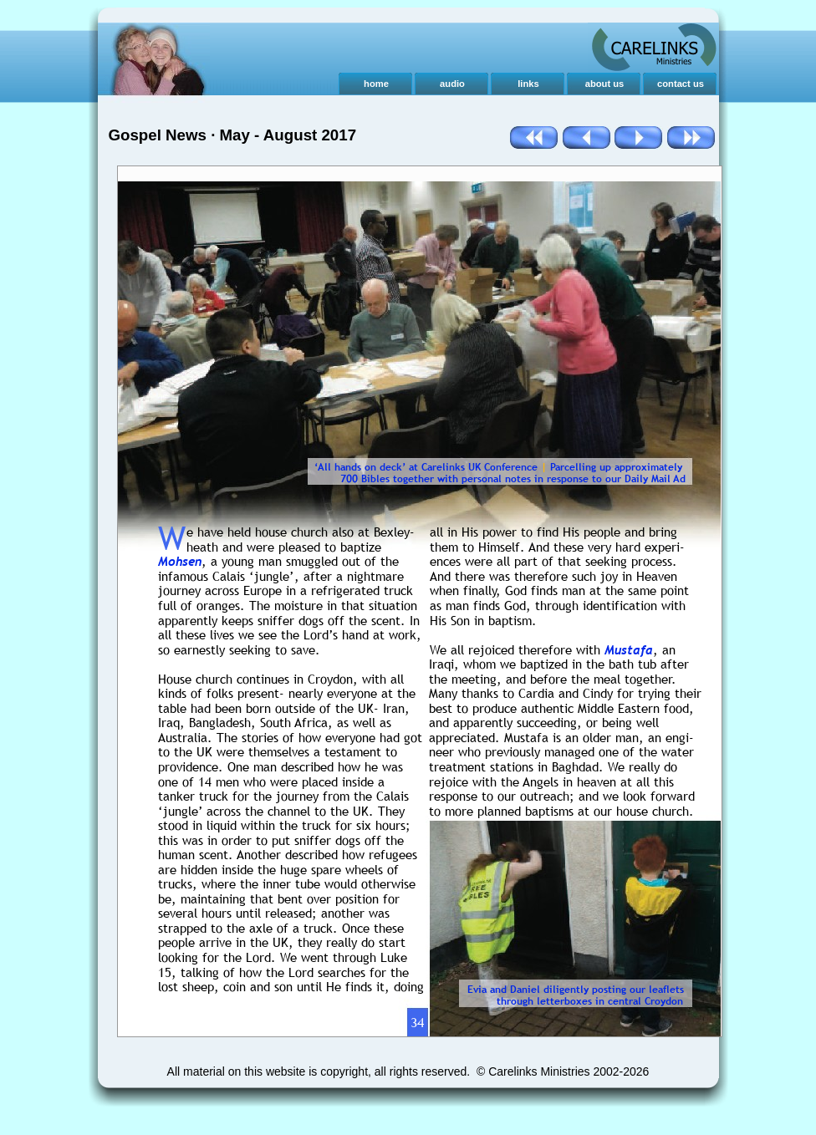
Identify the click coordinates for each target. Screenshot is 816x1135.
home (376, 84)
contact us (680, 84)
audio (452, 84)
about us (605, 84)
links (528, 84)
